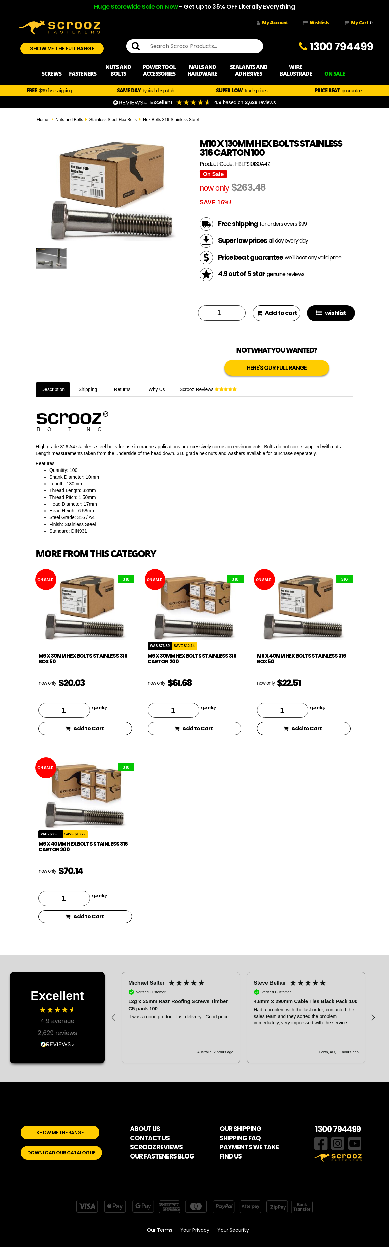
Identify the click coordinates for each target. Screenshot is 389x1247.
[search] (138, 46)
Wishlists (316, 22)
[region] (243, 1017)
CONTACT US (150, 1138)
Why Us (157, 389)
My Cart (357, 22)
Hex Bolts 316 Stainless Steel (171, 119)
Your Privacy (194, 1230)
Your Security (233, 1230)
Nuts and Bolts (69, 119)
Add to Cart (84, 728)
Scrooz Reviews (208, 389)
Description (53, 389)
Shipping (88, 389)
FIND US (230, 1156)
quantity (99, 707)
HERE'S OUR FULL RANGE (277, 368)
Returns (122, 389)
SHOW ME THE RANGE (60, 1132)
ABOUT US (145, 1129)
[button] (114, 1018)
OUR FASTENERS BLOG (162, 1156)
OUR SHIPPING (240, 1129)
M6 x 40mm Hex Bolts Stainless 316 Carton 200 (83, 846)
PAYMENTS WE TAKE (249, 1147)
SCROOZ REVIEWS (156, 1147)
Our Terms (159, 1230)
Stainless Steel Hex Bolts (113, 119)
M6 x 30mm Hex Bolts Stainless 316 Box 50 (82, 658)
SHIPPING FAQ (240, 1138)
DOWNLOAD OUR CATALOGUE (61, 1152)
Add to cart (277, 313)
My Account (272, 22)
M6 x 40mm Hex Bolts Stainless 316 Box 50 (301, 658)
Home (42, 119)
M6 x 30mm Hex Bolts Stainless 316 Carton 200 (192, 658)
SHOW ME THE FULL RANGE (62, 48)
